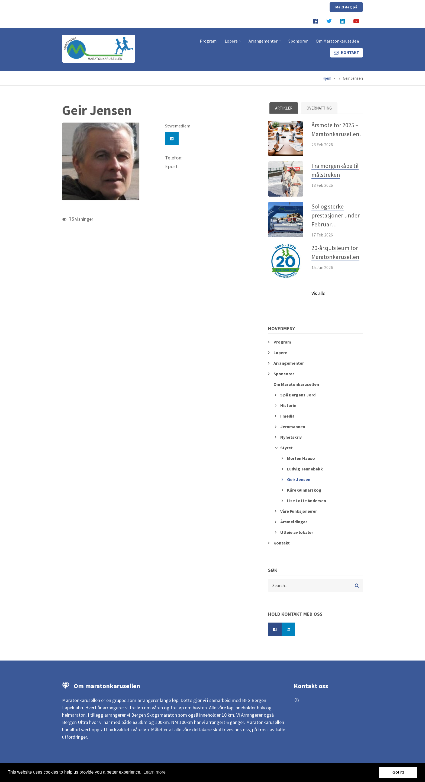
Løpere (233, 43)
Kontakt (350, 52)
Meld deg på (346, 7)
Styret (286, 447)
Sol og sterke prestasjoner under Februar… (335, 215)
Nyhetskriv (291, 437)
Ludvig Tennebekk (305, 469)
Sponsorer (298, 41)
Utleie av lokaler (296, 532)
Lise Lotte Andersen (306, 500)
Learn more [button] (154, 772)
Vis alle (318, 293)
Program (208, 41)
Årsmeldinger (293, 521)
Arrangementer (265, 43)
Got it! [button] (398, 772)
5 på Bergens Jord (297, 395)
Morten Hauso (301, 458)
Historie (288, 405)
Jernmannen (292, 426)
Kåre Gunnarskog (304, 490)
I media (287, 416)
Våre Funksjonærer (298, 511)
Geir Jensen (298, 479)
